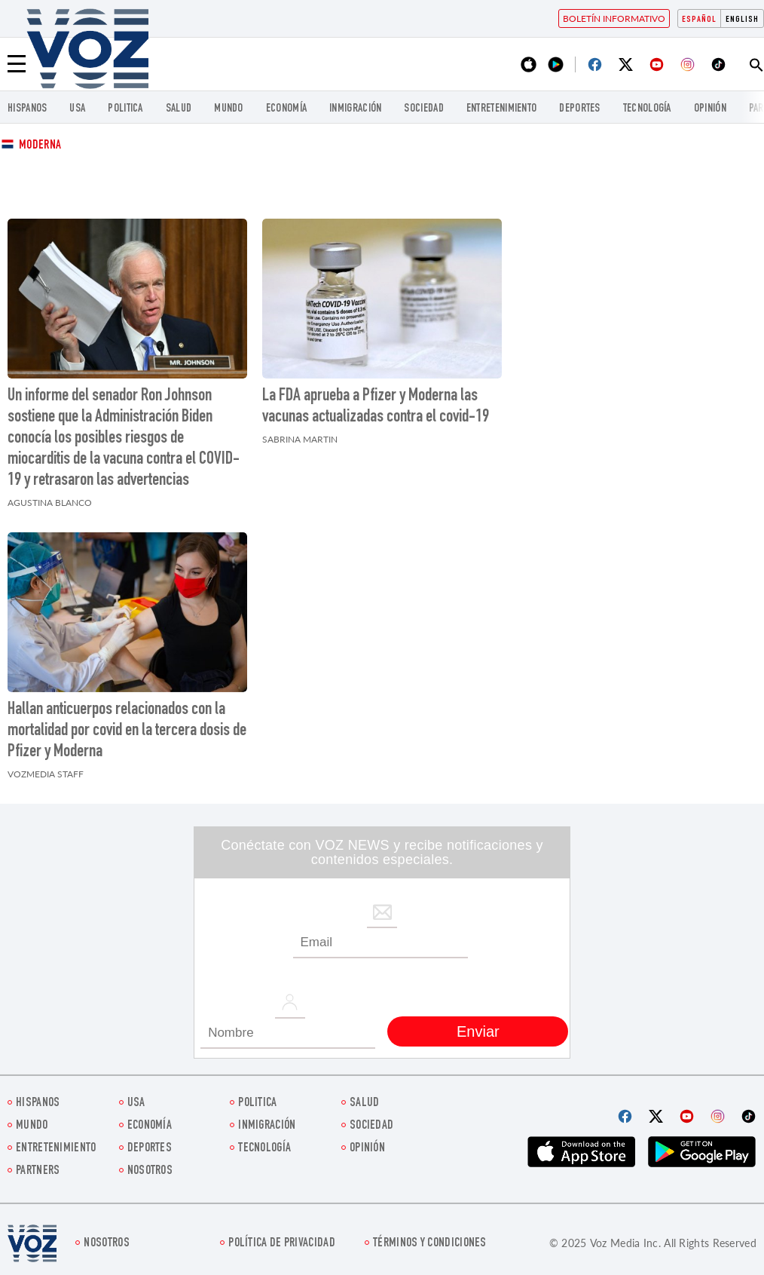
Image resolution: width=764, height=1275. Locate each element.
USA (77, 109)
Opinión (710, 109)
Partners (38, 1171)
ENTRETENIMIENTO (501, 109)
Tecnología (647, 109)
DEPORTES (579, 109)
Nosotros (150, 1171)
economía (286, 109)
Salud (179, 109)
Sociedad (423, 109)
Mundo (228, 109)
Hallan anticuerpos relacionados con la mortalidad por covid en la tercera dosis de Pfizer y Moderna (127, 731)
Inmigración (355, 109)
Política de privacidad (281, 1243)
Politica (125, 109)
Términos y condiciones (430, 1243)
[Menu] (17, 64)
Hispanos (27, 109)
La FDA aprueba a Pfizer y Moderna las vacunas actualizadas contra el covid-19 (375, 407)
